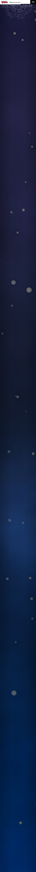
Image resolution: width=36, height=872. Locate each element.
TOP (3, 5)
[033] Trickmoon (28, 5)
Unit (7, 5)
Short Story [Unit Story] (16, 5)
